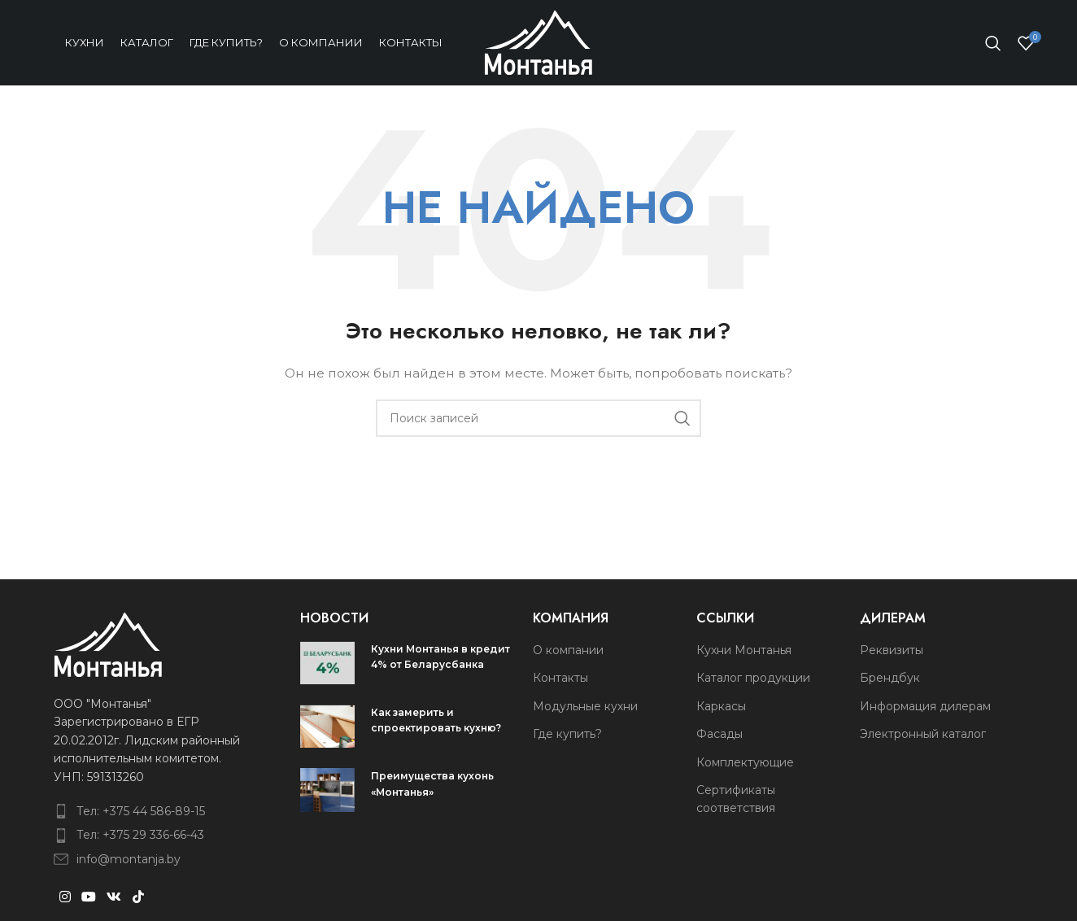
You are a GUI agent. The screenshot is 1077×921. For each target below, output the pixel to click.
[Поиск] (993, 43)
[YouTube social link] (88, 897)
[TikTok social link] (138, 897)
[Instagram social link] (65, 897)
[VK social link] (114, 897)
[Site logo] (538, 41)
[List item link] (150, 811)
